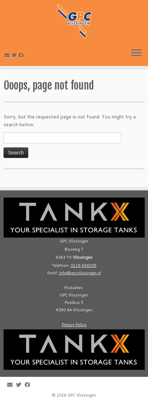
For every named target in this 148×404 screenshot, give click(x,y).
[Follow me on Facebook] (22, 55)
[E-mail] (8, 55)
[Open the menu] (136, 53)
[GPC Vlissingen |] (74, 21)
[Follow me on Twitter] (15, 55)
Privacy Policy (74, 325)
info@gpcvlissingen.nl (80, 273)
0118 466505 (83, 265)
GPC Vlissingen (81, 395)
